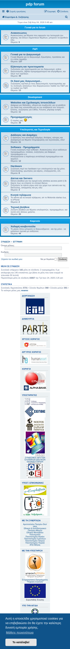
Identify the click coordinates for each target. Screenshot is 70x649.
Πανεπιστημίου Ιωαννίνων (35, 539)
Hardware (16, 166)
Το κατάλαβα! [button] (21, 642)
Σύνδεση (5, 242)
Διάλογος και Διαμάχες (24, 135)
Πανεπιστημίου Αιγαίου (35, 537)
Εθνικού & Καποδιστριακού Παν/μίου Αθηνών (35, 529)
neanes (24, 290)
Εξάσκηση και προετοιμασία (27, 66)
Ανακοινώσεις (19, 32)
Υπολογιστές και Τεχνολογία (35, 129)
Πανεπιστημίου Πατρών (35, 541)
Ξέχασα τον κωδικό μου (11, 259)
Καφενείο (35, 221)
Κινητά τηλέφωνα (21, 195)
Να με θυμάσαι (49, 259)
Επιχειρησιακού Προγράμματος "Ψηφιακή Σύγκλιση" (35, 568)
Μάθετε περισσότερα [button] (20, 632)
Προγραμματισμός (21, 117)
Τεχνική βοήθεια (20, 207)
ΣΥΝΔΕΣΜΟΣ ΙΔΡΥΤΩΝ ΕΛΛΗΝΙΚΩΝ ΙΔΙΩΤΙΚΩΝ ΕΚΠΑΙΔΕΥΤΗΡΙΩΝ (35, 460)
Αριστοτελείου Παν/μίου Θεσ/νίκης (35, 525)
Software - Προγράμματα (25, 147)
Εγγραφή (17, 242)
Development (35, 97)
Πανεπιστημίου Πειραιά (34, 543)
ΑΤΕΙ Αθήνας (35, 545)
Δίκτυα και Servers (21, 178)
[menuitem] (16, 11)
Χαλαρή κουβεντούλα (23, 226)
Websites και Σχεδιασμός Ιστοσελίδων (33, 102)
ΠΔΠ (35, 49)
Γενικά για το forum (35, 27)
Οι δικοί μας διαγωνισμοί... (26, 81)
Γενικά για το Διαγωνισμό (25, 54)
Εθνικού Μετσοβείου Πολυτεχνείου (35, 534)
